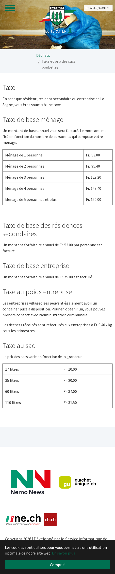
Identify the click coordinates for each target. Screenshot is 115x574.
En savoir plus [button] (63, 553)
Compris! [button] (57, 564)
